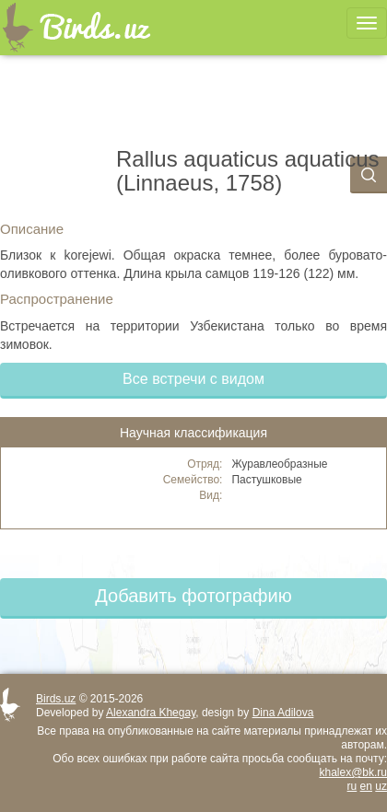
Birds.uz (56, 698)
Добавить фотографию (193, 596)
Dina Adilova (283, 712)
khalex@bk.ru (353, 772)
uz (381, 786)
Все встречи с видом (193, 379)
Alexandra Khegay (150, 712)
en (366, 786)
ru (352, 786)
